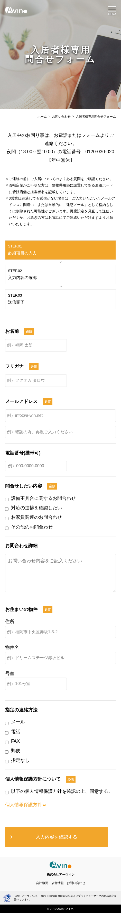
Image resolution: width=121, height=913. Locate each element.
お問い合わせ (61, 116)
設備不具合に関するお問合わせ (43, 498)
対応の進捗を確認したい (36, 507)
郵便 (15, 750)
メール (18, 721)
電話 (15, 731)
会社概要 (42, 883)
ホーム (42, 116)
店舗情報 (57, 883)
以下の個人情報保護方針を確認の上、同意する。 (62, 791)
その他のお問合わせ (32, 527)
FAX (15, 741)
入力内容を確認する (56, 836)
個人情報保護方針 (23, 804)
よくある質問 (70, 179)
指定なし (20, 760)
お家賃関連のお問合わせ (36, 517)
